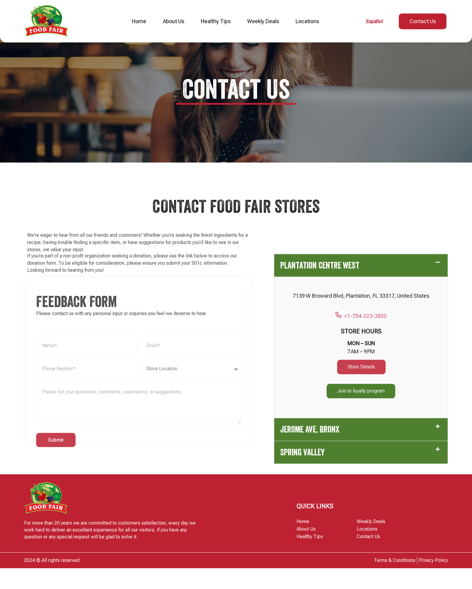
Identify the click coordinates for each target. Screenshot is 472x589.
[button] (361, 429)
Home (139, 21)
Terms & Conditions (394, 581)
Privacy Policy (433, 581)
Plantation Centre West (319, 429)
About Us (173, 21)
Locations (307, 21)
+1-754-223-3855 (361, 479)
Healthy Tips (216, 21)
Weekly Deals (263, 21)
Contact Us (368, 557)
